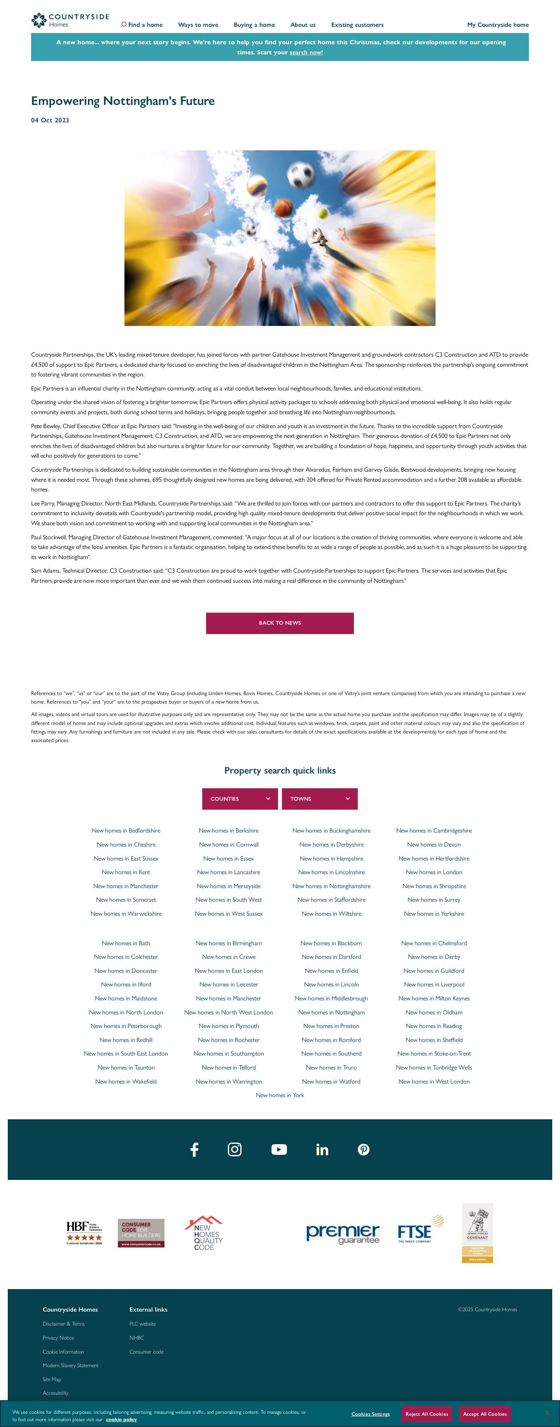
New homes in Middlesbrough (331, 998)
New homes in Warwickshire (126, 913)
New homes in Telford (229, 1067)
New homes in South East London (126, 1053)
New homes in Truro (331, 1067)
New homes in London (434, 872)
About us (303, 25)
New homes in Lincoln (331, 984)
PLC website (143, 1323)
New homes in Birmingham (229, 943)
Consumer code (146, 1351)
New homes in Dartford (331, 956)
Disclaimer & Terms (64, 1323)
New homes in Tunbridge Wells (434, 1067)
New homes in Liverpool (434, 984)
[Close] (547, 1412)
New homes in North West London (228, 1012)
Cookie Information (63, 1351)
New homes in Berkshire (229, 830)
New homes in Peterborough (126, 1026)
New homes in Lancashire (228, 872)
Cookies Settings (371, 1414)
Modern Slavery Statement (70, 1365)
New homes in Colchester (126, 956)
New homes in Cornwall (229, 844)
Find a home (145, 25)
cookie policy (121, 1419)
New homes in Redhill (126, 1040)
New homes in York (280, 1095)
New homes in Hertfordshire (434, 858)
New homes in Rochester (229, 1040)
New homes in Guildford (434, 970)
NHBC (137, 1337)
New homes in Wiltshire (331, 913)
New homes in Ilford (126, 984)
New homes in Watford (331, 1081)
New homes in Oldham (434, 1012)
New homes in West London (434, 1081)
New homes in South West (229, 899)
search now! (306, 52)
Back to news (280, 623)
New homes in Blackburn (331, 943)
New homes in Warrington (229, 1081)
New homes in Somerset (126, 899)
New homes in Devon (434, 844)
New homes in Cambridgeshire (434, 830)
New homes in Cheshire (126, 844)
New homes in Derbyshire (331, 844)
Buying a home (254, 25)
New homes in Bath (126, 943)
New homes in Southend (331, 1053)
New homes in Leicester (229, 984)
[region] (280, 1413)
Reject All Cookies (427, 1414)
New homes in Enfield (331, 970)
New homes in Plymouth (229, 1026)
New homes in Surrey (434, 899)
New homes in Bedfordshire (126, 830)
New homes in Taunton (126, 1067)
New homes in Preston (331, 1026)
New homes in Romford (331, 1040)
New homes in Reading (434, 1026)
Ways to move (198, 25)
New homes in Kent (126, 872)
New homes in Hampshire (331, 858)
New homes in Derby (434, 956)
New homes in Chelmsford (434, 943)
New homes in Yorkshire (434, 913)
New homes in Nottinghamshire (331, 886)
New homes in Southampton (229, 1053)
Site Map (52, 1379)
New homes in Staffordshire (332, 899)
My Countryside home (498, 25)
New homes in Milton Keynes (434, 998)
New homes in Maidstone (126, 998)
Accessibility (55, 1392)
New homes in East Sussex (126, 858)
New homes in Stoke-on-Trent (434, 1053)
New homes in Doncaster (126, 970)
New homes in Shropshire (434, 886)
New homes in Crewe (229, 956)
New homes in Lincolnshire (331, 872)
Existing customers (357, 25)
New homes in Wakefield (126, 1081)
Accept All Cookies (485, 1414)
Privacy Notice (58, 1337)
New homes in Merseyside (229, 886)
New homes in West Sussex (229, 913)
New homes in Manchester (126, 886)
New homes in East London (229, 970)
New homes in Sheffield (434, 1040)
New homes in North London (126, 1012)
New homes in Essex (228, 858)
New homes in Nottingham (331, 1012)
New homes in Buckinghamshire (331, 830)
